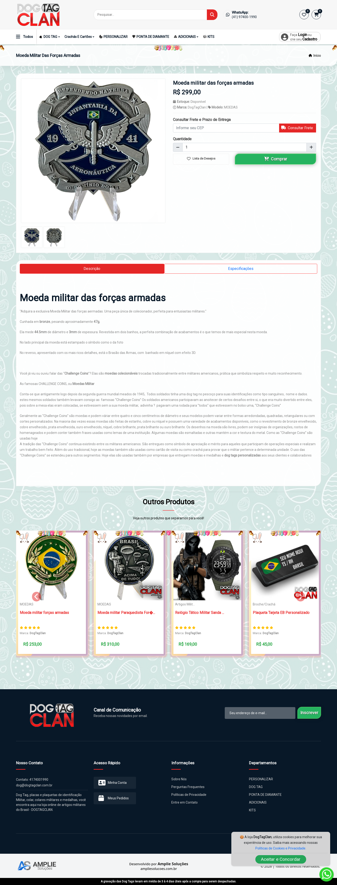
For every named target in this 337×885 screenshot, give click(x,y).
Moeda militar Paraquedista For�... (126, 612)
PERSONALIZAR (113, 37)
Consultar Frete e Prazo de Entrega (202, 119)
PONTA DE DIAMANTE (150, 37)
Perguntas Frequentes (188, 787)
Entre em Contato (184, 802)
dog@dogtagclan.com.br (34, 785)
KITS (208, 37)
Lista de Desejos (201, 158)
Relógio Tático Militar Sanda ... (199, 612)
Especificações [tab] (240, 268)
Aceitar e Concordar (281, 859)
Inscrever (309, 712)
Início (315, 55)
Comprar (275, 158)
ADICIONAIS (185, 37)
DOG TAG (48, 37)
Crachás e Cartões (78, 37)
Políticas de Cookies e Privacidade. (280, 848)
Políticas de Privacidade (188, 795)
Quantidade (182, 139)
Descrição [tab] (92, 268)
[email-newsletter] (260, 713)
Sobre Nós (179, 779)
